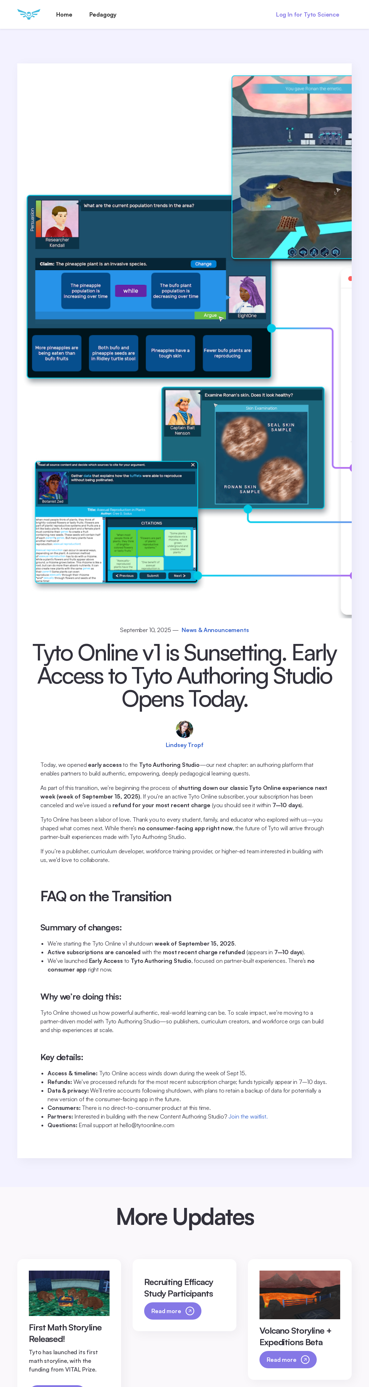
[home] (28, 14)
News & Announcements (215, 630)
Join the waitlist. (247, 1116)
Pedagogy (102, 14)
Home (64, 14)
